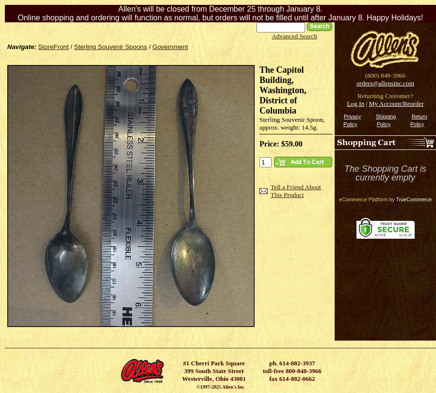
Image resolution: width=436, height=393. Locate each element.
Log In (355, 103)
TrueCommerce (414, 199)
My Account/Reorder (396, 103)
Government (170, 46)
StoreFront (53, 46)
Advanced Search (294, 36)
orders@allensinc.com (385, 83)
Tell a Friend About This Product (296, 190)
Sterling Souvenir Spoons (110, 46)
